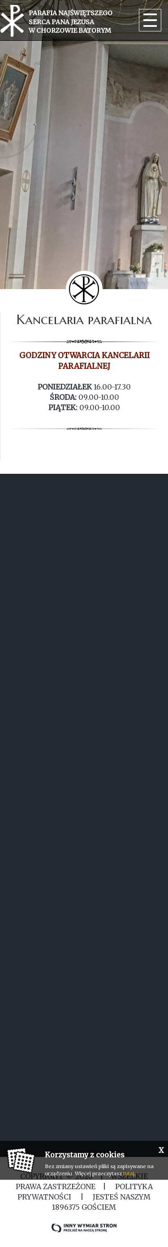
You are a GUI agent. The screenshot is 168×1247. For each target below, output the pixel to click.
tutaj (128, 1173)
